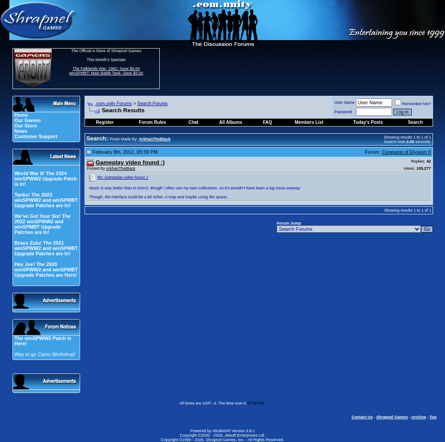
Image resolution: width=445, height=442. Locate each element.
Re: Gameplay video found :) (123, 177)
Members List (309, 122)
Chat (193, 122)
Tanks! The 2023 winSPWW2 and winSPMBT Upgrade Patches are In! (45, 200)
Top (433, 417)
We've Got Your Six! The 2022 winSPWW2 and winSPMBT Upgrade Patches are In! (42, 224)
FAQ (267, 122)
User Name (344, 102)
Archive (418, 417)
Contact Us (362, 417)
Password (343, 112)
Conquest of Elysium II (406, 152)
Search (415, 122)
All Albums (231, 122)
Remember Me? (413, 104)
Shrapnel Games (392, 417)
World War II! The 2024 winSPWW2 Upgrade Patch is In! (45, 179)
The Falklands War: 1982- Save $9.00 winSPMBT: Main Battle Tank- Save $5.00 (106, 70)
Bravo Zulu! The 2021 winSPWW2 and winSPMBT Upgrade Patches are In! (45, 248)
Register (105, 122)
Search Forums (152, 103)
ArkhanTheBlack (120, 168)
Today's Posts (368, 122)
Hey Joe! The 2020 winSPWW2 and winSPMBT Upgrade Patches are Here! (45, 270)
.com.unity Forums (113, 103)
